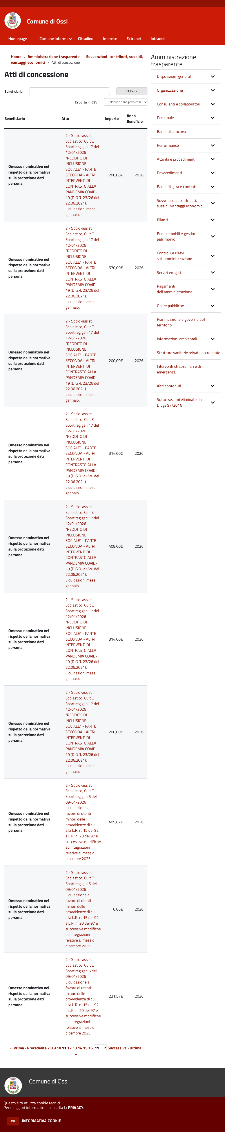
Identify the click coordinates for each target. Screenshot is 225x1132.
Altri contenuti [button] (169, 386)
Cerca (132, 91)
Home (16, 57)
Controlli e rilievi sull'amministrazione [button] (174, 256)
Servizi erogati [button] (169, 272)
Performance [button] (168, 145)
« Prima (17, 1048)
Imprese (110, 39)
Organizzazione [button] (170, 90)
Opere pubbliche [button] (170, 306)
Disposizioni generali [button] (174, 76)
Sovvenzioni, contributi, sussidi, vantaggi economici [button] (180, 203)
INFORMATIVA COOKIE (41, 1121)
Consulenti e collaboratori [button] (178, 104)
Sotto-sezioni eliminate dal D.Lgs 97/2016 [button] (180, 402)
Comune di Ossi (47, 21)
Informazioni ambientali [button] (177, 339)
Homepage (17, 39)
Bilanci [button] (162, 220)
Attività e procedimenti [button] (176, 159)
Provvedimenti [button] (169, 173)
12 (69, 1048)
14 (80, 1048)
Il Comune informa (52, 39)
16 (90, 1048)
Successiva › (118, 1048)
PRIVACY (75, 1107)
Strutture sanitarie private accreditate (188, 353)
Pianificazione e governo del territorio (181, 322)
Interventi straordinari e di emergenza (179, 369)
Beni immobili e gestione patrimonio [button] (177, 236)
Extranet (134, 39)
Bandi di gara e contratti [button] (177, 187)
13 (75, 1048)
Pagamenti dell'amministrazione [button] (174, 289)
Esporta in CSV (86, 102)
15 (85, 1048)
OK (13, 1121)
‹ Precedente (36, 1048)
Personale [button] (165, 118)
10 (59, 1048)
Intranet (158, 39)
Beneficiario (13, 91)
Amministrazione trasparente (54, 57)
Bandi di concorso (172, 131)
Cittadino (86, 39)
